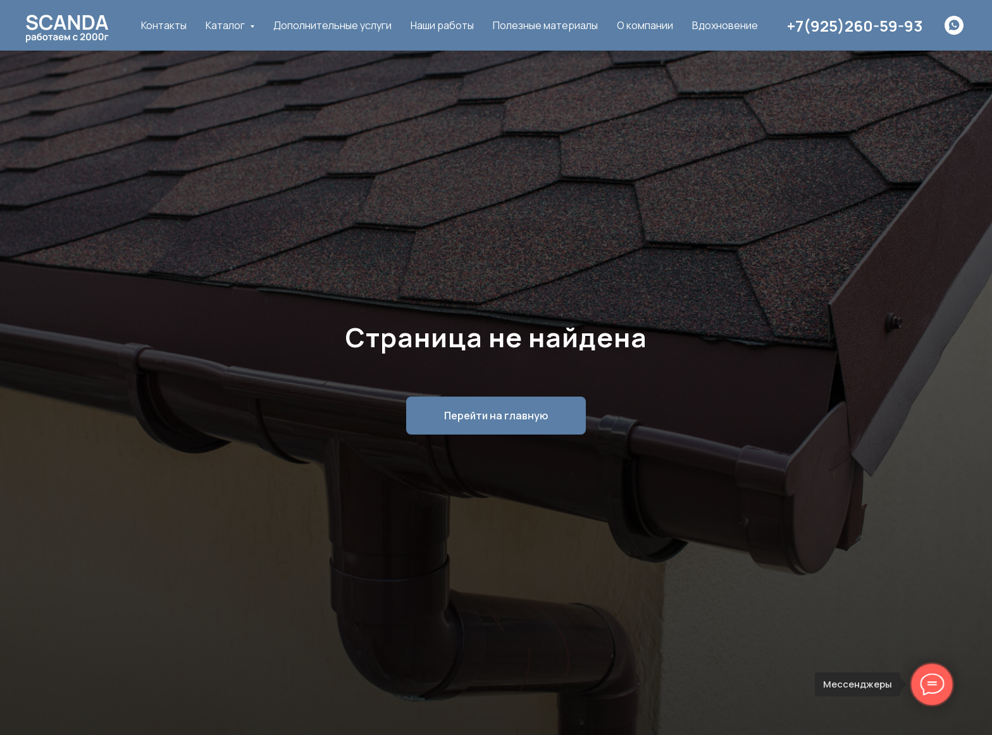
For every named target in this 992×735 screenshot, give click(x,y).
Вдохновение (725, 25)
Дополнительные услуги (332, 25)
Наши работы (442, 25)
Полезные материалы (545, 25)
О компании (645, 25)
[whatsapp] (954, 25)
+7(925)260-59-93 (854, 25)
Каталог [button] (226, 25)
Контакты (164, 25)
